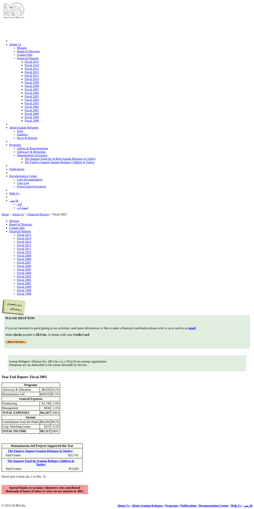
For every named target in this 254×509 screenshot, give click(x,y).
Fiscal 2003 (32, 103)
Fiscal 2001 (32, 110)
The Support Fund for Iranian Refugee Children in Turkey (40, 462)
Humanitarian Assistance (32, 155)
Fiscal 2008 (32, 86)
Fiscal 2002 (32, 106)
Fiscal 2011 (32, 75)
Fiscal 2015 (32, 61)
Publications (16, 169)
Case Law (23, 183)
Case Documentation (30, 179)
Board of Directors (28, 51)
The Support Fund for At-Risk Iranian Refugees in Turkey (60, 158)
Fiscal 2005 (32, 96)
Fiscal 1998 (32, 120)
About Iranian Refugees (24, 127)
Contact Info (24, 54)
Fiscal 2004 (32, 99)
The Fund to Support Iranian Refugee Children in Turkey (60, 162)
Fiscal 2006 (32, 93)
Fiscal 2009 (32, 82)
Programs (15, 145)
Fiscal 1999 (32, 117)
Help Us (14, 193)
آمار (19, 204)
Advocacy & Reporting (31, 151)
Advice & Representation (32, 148)
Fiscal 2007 (32, 89)
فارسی (13, 200)
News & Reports (27, 138)
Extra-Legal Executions (31, 186)
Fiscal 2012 (32, 72)
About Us (15, 44)
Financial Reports (28, 58)
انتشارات (22, 207)
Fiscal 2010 (32, 79)
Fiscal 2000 (32, 113)
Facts (20, 131)
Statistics (22, 134)
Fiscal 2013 (32, 68)
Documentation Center (23, 176)
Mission (22, 47)
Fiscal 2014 (32, 65)
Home (5, 214)
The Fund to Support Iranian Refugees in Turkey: (40, 451)
